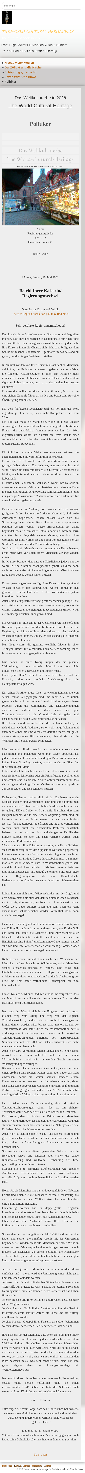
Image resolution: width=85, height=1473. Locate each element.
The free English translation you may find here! (40, 313)
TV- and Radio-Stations (17, 51)
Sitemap (51, 51)
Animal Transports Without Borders (42, 44)
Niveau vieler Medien (19, 62)
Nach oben (40, 1454)
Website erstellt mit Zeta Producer (67, 1469)
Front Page (8, 44)
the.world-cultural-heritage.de (38, 31)
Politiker (10, 81)
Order (39, 51)
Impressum (37, 1466)
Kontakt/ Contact (22, 1466)
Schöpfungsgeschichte (21, 72)
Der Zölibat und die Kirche (23, 67)
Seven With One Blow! (20, 76)
